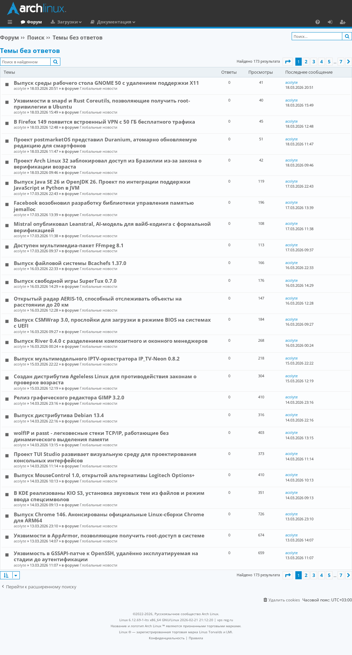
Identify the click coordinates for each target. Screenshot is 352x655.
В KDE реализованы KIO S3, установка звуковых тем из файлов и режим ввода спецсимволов (109, 495)
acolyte (20, 88)
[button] (288, 62)
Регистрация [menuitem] (344, 23)
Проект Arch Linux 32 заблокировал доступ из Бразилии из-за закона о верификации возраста (107, 163)
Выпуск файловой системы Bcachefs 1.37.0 (70, 263)
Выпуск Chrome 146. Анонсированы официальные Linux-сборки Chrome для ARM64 (109, 517)
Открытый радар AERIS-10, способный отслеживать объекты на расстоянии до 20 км (98, 301)
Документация (142, 22)
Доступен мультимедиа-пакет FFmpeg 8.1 (69, 245)
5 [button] (329, 61)
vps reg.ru (225, 619)
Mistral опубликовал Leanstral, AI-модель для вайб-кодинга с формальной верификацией (112, 226)
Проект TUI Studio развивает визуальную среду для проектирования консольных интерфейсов (105, 457)
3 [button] (313, 61)
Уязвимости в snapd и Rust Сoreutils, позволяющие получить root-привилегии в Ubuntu (102, 103)
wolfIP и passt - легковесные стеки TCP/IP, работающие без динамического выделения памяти (91, 436)
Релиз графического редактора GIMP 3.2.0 (69, 397)
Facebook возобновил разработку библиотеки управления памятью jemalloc (104, 205)
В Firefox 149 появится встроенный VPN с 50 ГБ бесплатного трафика (104, 121)
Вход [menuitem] (332, 23)
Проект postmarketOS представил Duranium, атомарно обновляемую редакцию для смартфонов (105, 142)
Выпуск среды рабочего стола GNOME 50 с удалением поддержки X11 (106, 82)
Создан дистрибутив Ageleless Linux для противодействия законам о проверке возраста (105, 379)
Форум (61, 22)
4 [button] (321, 61)
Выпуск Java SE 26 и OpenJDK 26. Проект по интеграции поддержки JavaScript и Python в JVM (102, 184)
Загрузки (95, 22)
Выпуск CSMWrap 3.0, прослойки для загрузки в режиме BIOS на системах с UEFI (112, 322)
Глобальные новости (98, 88)
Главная (30, 22)
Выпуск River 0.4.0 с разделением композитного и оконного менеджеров (111, 340)
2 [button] (306, 61)
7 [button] (341, 61)
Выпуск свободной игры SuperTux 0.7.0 (65, 280)
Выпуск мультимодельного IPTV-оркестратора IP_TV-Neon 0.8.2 (97, 358)
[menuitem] (317, 22)
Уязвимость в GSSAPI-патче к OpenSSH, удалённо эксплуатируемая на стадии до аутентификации (106, 556)
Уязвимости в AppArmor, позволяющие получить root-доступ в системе (109, 535)
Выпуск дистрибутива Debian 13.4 (59, 415)
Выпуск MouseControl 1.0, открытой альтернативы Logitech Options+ (104, 475)
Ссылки (11, 23)
